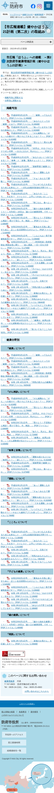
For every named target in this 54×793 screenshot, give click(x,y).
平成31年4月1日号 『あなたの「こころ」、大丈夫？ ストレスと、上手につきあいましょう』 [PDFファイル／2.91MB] (27, 196)
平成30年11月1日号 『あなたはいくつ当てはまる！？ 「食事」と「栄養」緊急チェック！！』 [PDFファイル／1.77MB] (27, 160)
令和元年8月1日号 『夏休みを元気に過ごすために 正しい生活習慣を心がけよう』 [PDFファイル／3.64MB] (26, 230)
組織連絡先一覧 (14, 750)
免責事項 (22, 712)
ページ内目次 (27, 42)
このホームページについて (12, 715)
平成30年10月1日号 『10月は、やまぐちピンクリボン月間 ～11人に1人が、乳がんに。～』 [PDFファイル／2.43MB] (27, 151)
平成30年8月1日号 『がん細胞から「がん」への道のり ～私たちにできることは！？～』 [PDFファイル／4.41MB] (27, 136)
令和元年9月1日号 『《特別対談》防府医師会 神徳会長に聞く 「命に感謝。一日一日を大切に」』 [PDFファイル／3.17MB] (26, 245)
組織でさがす (27, 15)
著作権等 (34, 712)
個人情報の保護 (8, 712)
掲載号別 (11, 108)
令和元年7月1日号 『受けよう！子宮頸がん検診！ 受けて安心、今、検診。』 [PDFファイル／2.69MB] (26, 221)
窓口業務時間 (14, 742)
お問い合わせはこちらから (37, 691)
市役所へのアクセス (14, 734)
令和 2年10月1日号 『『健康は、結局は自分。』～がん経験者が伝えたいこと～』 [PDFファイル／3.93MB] (26, 323)
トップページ (15, 15)
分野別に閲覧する (13, 100)
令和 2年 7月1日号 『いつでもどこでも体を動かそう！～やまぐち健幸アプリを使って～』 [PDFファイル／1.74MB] (26, 308)
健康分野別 (12, 339)
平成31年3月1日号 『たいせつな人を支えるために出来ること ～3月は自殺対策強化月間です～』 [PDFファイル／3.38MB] (26, 187)
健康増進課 (39, 15)
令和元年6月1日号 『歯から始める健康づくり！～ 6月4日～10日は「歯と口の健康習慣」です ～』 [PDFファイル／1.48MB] (27, 211)
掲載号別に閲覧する (14, 97)
